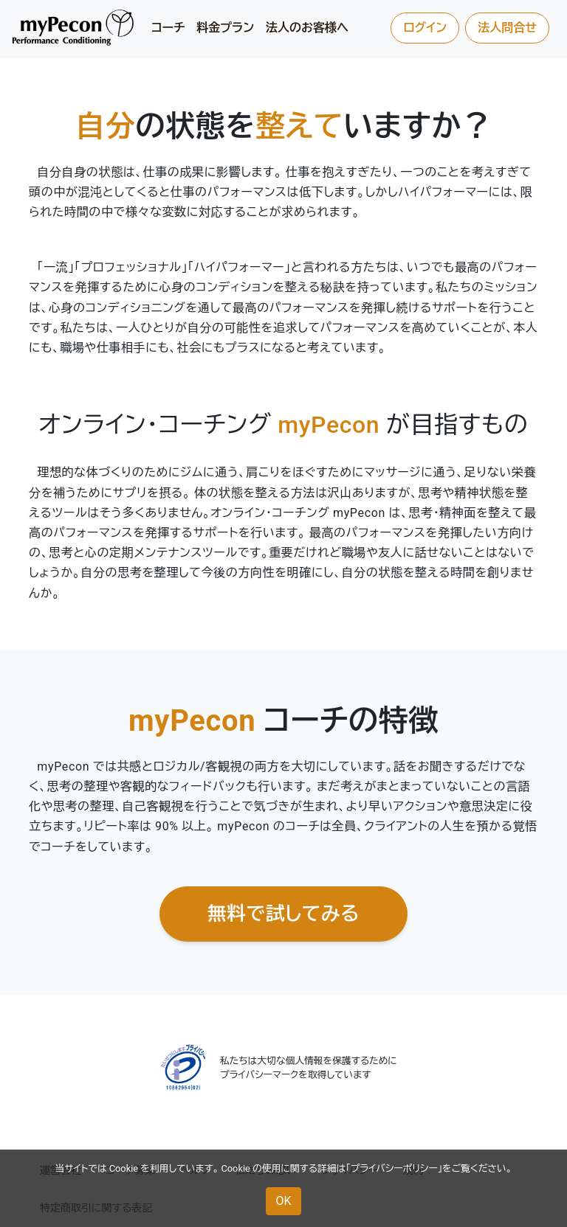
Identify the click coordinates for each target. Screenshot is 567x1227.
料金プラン (225, 28)
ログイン (425, 28)
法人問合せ (507, 28)
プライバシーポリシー (394, 1168)
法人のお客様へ (307, 28)
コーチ (168, 28)
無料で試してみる (283, 914)
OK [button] (283, 1201)
